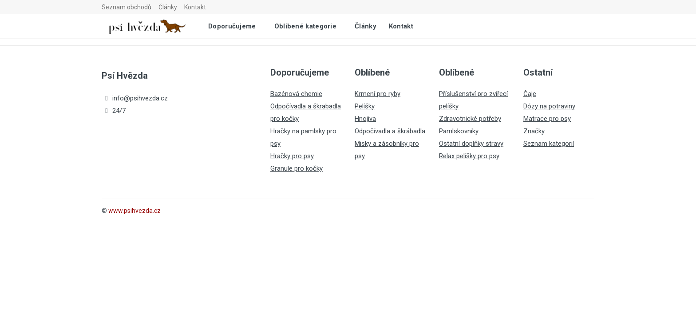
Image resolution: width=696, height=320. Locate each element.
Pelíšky (365, 106)
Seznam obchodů (126, 7)
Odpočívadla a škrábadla (390, 131)
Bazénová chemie (296, 94)
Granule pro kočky (296, 168)
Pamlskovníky (458, 131)
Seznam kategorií (548, 144)
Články (167, 7)
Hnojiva (365, 119)
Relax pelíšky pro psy (469, 156)
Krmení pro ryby (377, 94)
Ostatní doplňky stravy (471, 144)
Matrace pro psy (547, 119)
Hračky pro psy (292, 156)
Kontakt (195, 7)
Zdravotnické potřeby (470, 119)
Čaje (529, 94)
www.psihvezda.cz (134, 210)
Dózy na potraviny (549, 106)
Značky (534, 131)
